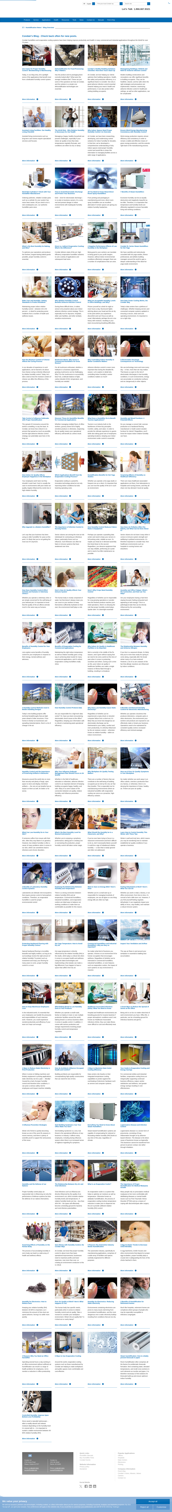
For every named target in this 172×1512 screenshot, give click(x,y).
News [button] (81, 16)
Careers (120, 1471)
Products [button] (27, 16)
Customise (161, 1507)
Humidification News (33, 23)
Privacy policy (84, 1462)
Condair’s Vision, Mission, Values (129, 1469)
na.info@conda (29, 1466)
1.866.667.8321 (142, 9)
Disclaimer (83, 1465)
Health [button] (56, 16)
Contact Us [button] (91, 16)
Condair (35, 5)
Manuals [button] (101, 16)
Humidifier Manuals (86, 1451)
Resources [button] (65, 16)
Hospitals (121, 1453)
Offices (120, 1451)
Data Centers (122, 1456)
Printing (120, 1460)
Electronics (121, 1458)
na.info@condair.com (56, 1466)
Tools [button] (74, 16)
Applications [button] (46, 16)
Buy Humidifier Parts (87, 1453)
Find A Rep (111, 16)
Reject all (144, 1507)
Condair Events (85, 1456)
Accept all (153, 1501)
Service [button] (36, 16)
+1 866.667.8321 (34, 1464)
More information (30, 95)
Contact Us (122, 1474)
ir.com (35, 1466)
